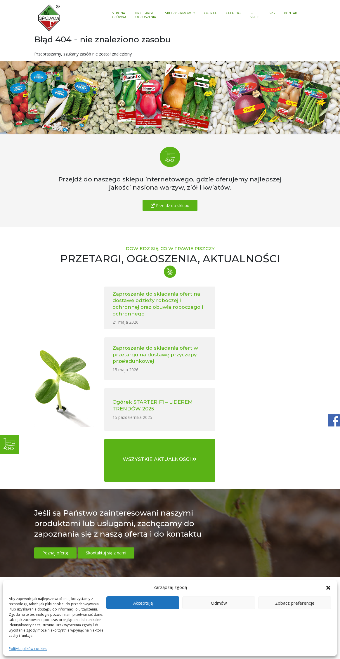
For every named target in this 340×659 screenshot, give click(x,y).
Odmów (219, 603)
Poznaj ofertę (55, 451)
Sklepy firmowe (178, 13)
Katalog (233, 13)
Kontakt (291, 13)
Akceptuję (143, 603)
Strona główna (119, 15)
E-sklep (254, 15)
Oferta (210, 13)
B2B (271, 13)
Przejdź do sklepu (170, 205)
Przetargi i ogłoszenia (145, 15)
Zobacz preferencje (295, 603)
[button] (328, 587)
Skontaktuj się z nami (106, 451)
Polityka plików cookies (28, 648)
